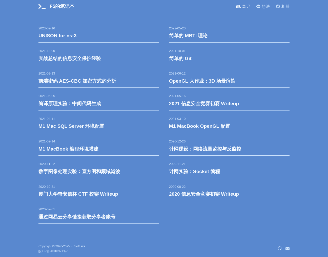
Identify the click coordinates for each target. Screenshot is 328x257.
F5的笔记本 (62, 6)
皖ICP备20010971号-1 (53, 251)
